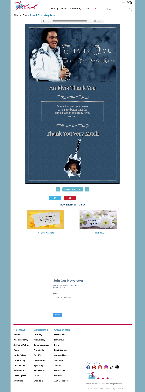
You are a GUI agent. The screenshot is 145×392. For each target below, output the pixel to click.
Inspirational (60, 335)
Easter (16, 350)
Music (108, 389)
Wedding (38, 381)
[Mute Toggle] (95, 21)
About (102, 389)
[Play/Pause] (43, 21)
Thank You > (21, 15)
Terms (96, 389)
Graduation (39, 360)
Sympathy (38, 365)
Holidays (58, 376)
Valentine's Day (20, 340)
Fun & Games (60, 350)
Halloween (18, 371)
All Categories (61, 381)
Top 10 (57, 365)
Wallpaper (59, 360)
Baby (36, 376)
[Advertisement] (72, 254)
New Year (17, 335)
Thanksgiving (19, 376)
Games (87, 8)
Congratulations (41, 345)
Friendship (39, 350)
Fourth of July (20, 365)
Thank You (39, 371)
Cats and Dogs (61, 355)
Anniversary (75, 8)
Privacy (89, 389)
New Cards (59, 371)
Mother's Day (19, 355)
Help (113, 389)
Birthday (54, 8)
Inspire (64, 8)
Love (56, 345)
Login (123, 3)
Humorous (59, 340)
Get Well (38, 355)
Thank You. (98, 233)
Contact (120, 389)
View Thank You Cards (72, 204)
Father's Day (19, 360)
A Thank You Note (46, 233)
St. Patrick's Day (21, 345)
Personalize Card (73, 189)
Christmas (18, 381)
